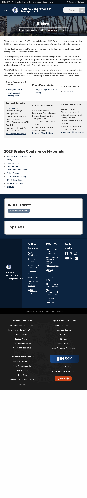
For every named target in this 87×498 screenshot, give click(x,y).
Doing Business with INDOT (32, 30)
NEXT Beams (12, 166)
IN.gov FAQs (63, 343)
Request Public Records (49, 272)
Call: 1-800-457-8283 (22, 343)
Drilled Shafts (13, 173)
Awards (22, 384)
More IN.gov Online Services (33, 283)
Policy (9, 159)
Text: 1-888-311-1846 (22, 348)
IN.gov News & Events (22, 366)
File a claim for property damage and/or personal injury (52, 261)
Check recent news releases (52, 285)
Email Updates (22, 370)
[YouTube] (67, 258)
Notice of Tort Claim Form (34, 266)
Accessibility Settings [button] (63, 367)
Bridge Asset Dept (15, 183)
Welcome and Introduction (19, 156)
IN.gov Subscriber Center (32, 292)
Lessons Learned (14, 163)
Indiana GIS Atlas (32, 272)
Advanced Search (63, 330)
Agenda (10, 186)
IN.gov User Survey (63, 325)
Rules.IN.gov (33, 277)
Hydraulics (68, 91)
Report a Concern (31, 260)
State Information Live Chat (22, 325)
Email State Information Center (21, 330)
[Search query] (73, 10)
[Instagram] (75, 253)
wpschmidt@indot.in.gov (72, 132)
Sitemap (63, 339)
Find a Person (22, 334)
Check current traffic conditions (52, 251)
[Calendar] (76, 258)
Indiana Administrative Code (22, 379)
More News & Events (19, 210)
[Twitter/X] (71, 253)
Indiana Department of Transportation (36, 10)
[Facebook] (66, 253)
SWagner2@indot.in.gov (43, 133)
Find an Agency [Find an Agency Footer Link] (21, 339)
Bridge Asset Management (14, 94)
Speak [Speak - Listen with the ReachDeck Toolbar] (63, 378)
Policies (63, 334)
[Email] (71, 258)
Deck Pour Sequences (17, 169)
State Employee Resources (63, 348)
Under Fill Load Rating (16, 176)
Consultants (53, 30)
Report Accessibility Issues (63, 371)
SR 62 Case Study (15, 180)
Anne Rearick (12, 108)
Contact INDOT (49, 279)
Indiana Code (21, 375)
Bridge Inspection (16, 89)
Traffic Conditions (32, 254)
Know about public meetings (51, 300)
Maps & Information (21, 361)
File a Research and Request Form (52, 292)
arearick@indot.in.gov (16, 133)
